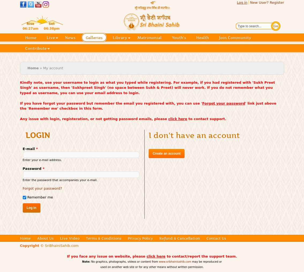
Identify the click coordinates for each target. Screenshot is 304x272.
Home (30, 37)
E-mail (30, 149)
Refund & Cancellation (179, 238)
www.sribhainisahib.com (175, 261)
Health (202, 37)
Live (52, 38)
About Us (45, 238)
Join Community (235, 37)
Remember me (40, 197)
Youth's (179, 37)
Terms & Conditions (103, 238)
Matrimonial (149, 37)
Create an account (167, 153)
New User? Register (267, 3)
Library (121, 38)
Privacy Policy (140, 238)
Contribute (37, 49)
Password (33, 169)
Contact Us (216, 238)
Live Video (70, 238)
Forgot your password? (42, 188)
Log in (242, 3)
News (70, 37)
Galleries (96, 38)
